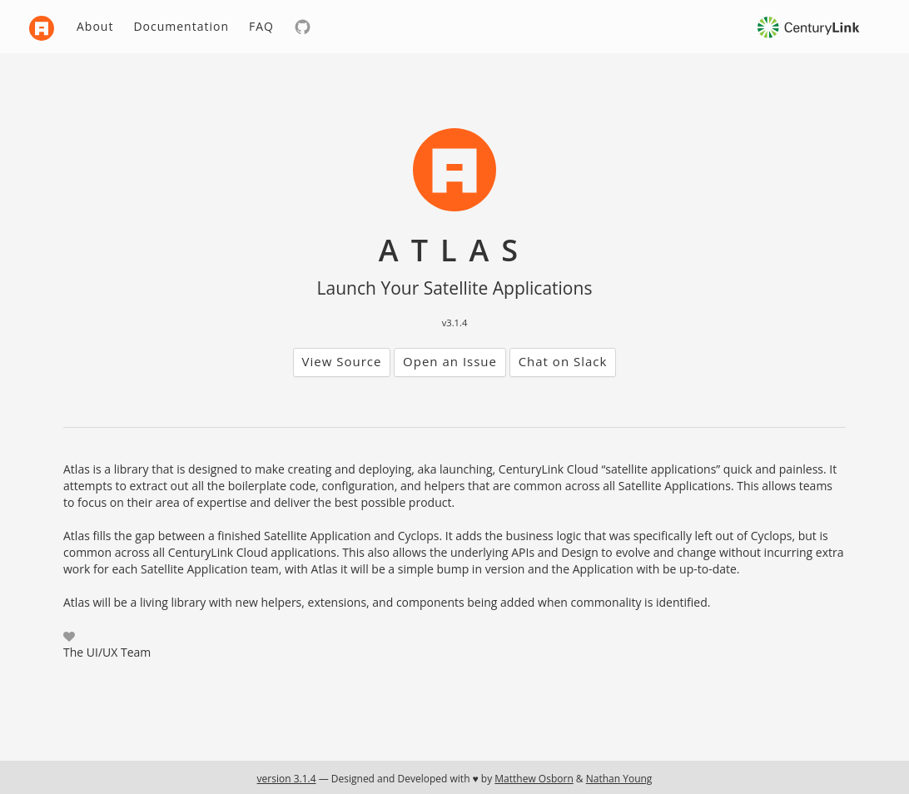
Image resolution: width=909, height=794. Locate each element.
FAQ (261, 26)
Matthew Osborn (533, 779)
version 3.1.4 (286, 779)
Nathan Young (619, 779)
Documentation (181, 26)
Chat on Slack (563, 361)
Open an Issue (450, 361)
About (95, 26)
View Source (342, 361)
